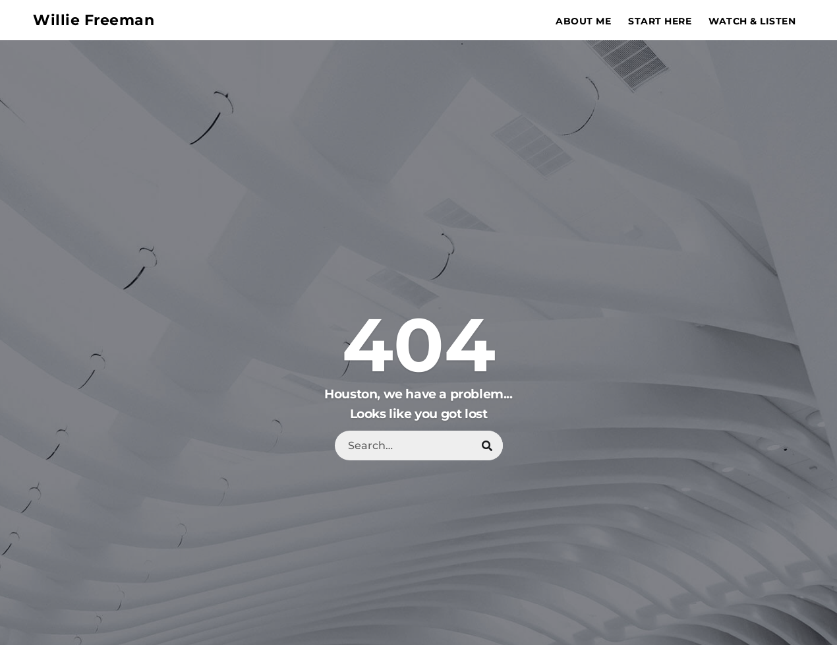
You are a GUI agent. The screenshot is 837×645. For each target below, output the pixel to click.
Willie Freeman (93, 20)
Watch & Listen (751, 21)
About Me (583, 21)
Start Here (659, 21)
